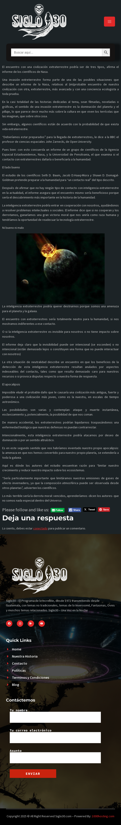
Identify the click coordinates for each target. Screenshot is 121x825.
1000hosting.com (103, 816)
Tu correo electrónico (55, 736)
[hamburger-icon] (109, 22)
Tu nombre (55, 716)
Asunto (55, 756)
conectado (40, 528)
